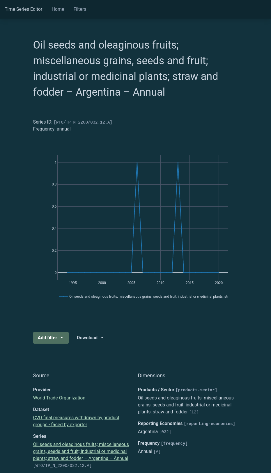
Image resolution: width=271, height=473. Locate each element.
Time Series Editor (23, 9)
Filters (79, 9)
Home (58, 9)
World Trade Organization (59, 398)
